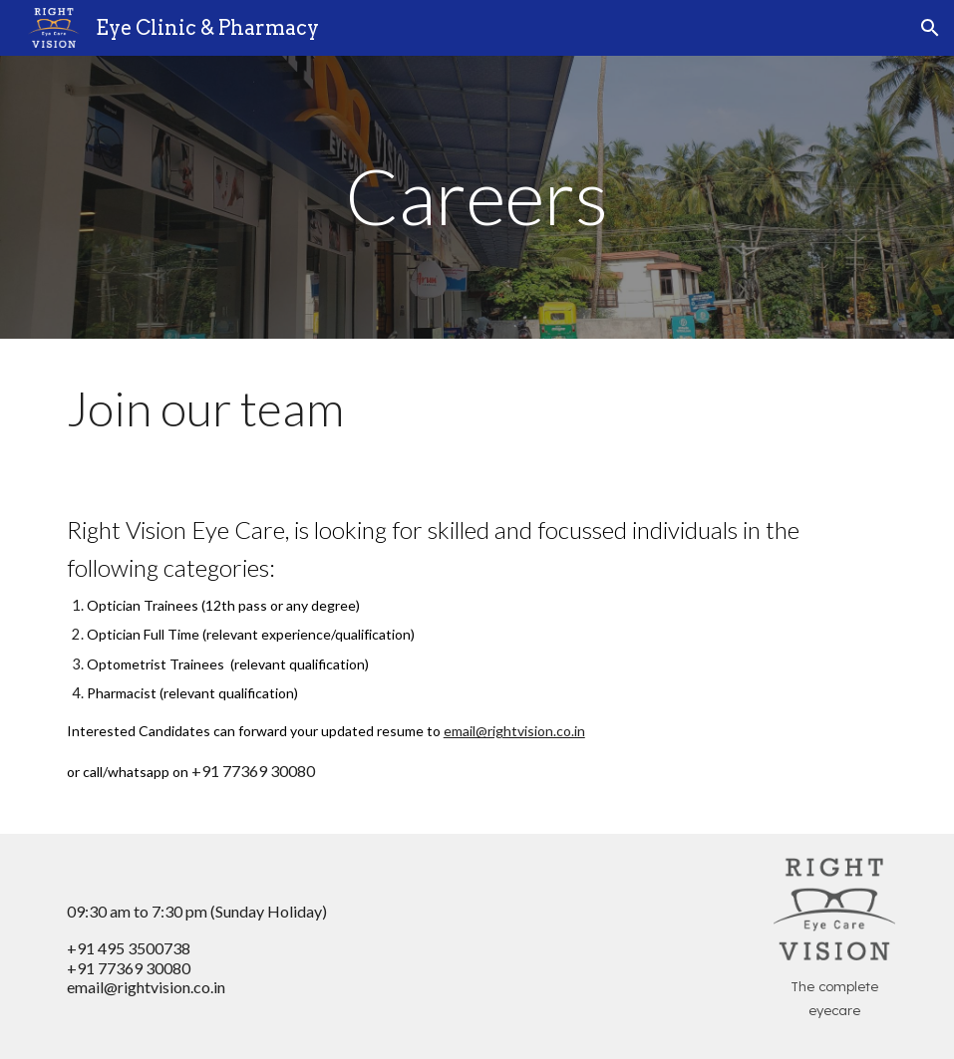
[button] (930, 28)
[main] (476, 197)
